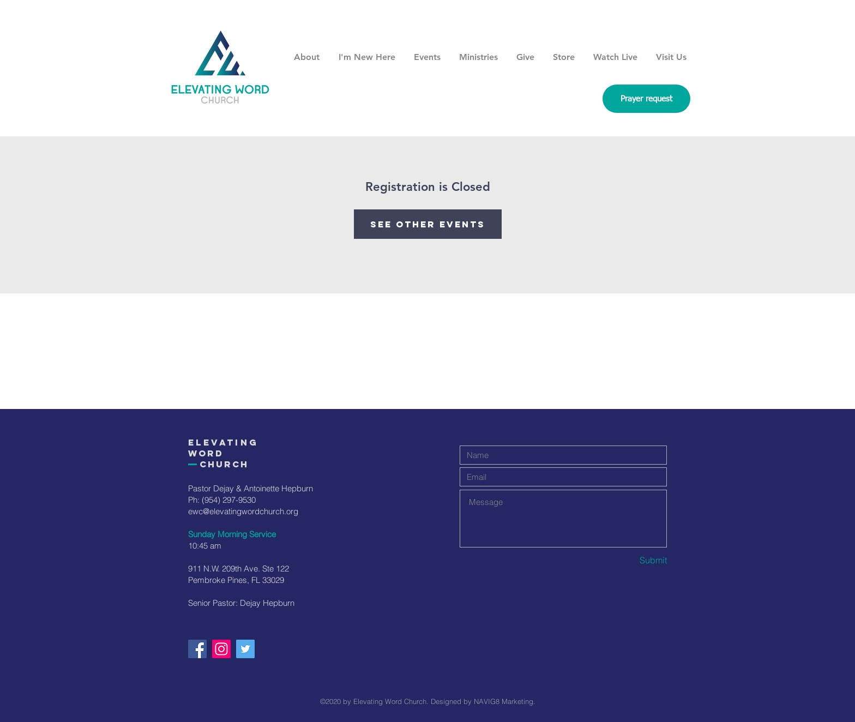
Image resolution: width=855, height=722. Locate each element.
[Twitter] (245, 649)
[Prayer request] (646, 99)
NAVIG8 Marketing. (504, 701)
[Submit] (628, 560)
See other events (427, 224)
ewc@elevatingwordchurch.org (243, 511)
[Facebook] (197, 649)
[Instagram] (221, 649)
